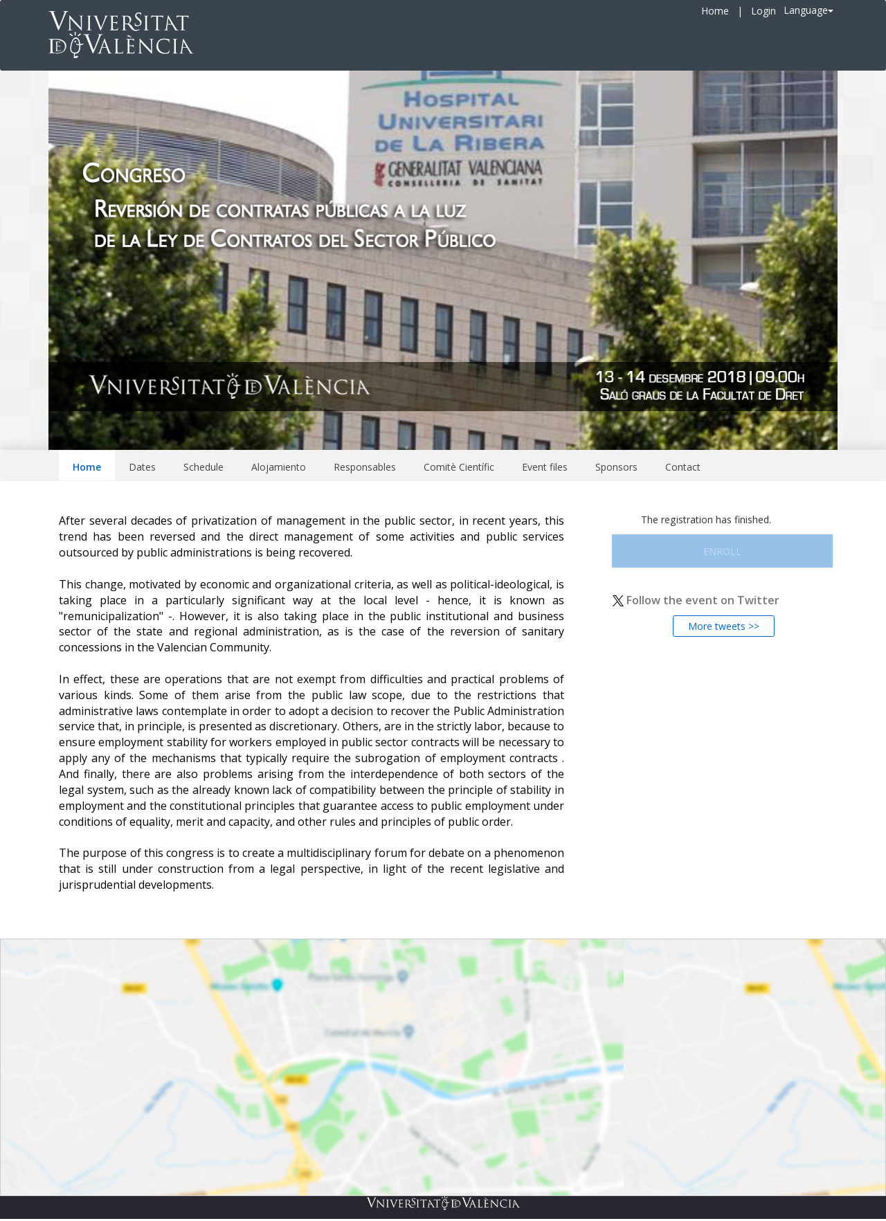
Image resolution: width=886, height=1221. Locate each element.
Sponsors (616, 466)
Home (715, 10)
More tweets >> (723, 626)
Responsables (365, 466)
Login (763, 10)
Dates (142, 466)
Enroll (722, 551)
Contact (682, 466)
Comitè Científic (459, 466)
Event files (545, 466)
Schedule (203, 466)
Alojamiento (278, 466)
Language (808, 10)
